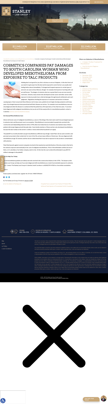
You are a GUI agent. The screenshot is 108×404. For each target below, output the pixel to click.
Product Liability (87, 108)
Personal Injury (86, 104)
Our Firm (30, 2)
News (64, 2)
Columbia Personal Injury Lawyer (10, 59)
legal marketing (53, 278)
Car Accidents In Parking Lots (12, 184)
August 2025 (86, 82)
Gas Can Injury (86, 96)
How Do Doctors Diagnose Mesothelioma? (89, 67)
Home (24, 2)
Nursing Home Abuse (88, 103)
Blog (79, 2)
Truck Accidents (87, 111)
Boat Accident (86, 90)
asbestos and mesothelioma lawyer (19, 111)
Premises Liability (87, 106)
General (84, 97)
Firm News (85, 94)
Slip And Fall (86, 110)
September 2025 (87, 80)
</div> (13, 397)
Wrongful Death (87, 113)
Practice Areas (39, 2)
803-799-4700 (85, 10)
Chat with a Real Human (89, 399)
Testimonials (71, 2)
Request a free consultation (57, 10)
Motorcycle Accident (88, 101)
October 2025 (86, 79)
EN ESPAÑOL (99, 2)
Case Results (56, 2)
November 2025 (87, 77)
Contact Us (85, 2)
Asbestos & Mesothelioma (28, 59)
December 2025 (87, 75)
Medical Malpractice (88, 99)
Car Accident (86, 92)
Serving (48, 2)
